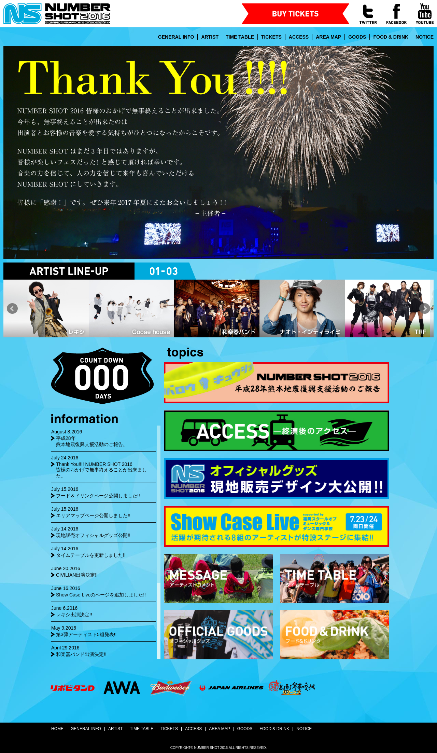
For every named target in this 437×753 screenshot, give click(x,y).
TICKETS (271, 37)
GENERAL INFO (176, 37)
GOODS (357, 37)
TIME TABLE (240, 37)
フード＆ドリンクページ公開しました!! (98, 495)
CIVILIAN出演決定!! (77, 575)
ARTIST (209, 37)
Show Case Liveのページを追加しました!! (101, 594)
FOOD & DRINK (390, 37)
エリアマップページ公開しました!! (93, 515)
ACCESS (299, 37)
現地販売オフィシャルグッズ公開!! (93, 535)
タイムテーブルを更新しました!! (91, 555)
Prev (12, 308)
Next (424, 308)
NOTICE (424, 37)
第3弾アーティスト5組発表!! (86, 634)
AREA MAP (328, 37)
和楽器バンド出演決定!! (81, 654)
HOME (57, 728)
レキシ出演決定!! (74, 614)
